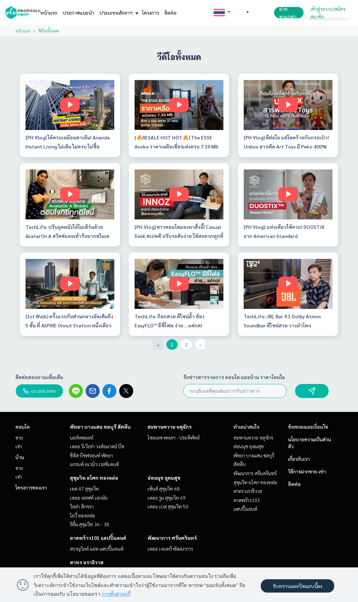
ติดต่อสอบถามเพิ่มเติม (39, 377)
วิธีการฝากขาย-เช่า (307, 471)
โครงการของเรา (31, 487)
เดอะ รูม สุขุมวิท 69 (167, 497)
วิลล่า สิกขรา (82, 506)
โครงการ (150, 12)
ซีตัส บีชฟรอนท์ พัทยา (91, 455)
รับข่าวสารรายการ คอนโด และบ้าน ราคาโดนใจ (234, 377)
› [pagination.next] (200, 344)
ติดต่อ (170, 12)
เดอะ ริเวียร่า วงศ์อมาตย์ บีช (97, 446)
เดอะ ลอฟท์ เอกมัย (89, 497)
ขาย (19, 437)
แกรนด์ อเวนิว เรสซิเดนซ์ (94, 464)
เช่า (18, 446)
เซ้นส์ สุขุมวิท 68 (164, 488)
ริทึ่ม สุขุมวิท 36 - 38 (89, 524)
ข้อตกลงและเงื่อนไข (308, 426)
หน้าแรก (48, 12)
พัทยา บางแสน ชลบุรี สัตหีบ (100, 426)
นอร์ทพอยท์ (81, 437)
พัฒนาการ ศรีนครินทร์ (172, 538)
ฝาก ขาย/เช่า (287, 13)
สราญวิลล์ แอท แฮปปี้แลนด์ (96, 548)
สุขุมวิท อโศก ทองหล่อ (94, 477)
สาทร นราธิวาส (86, 562)
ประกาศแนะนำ (78, 12)
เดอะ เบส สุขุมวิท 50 (168, 506)
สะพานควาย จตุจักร (170, 426)
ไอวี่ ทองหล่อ (82, 515)
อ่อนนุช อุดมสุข (164, 477)
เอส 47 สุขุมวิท (84, 488)
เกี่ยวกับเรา (299, 459)
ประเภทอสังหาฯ (118, 12)
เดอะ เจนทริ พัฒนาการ (170, 548)
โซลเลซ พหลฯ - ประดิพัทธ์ (174, 437)
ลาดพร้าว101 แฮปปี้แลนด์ (98, 538)
